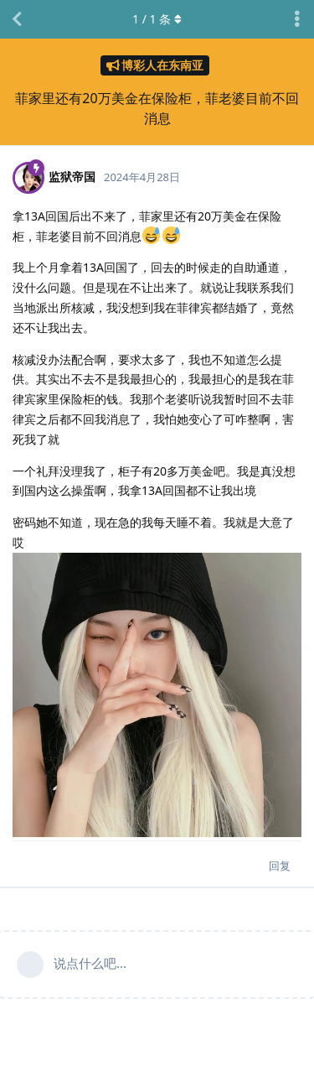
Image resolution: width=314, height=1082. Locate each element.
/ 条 (157, 19)
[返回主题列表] (16, 19)
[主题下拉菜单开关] (297, 19)
